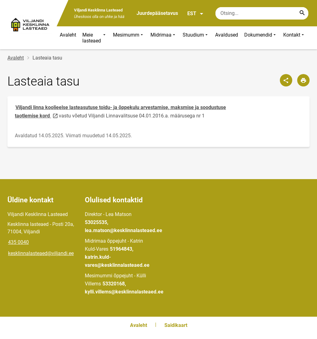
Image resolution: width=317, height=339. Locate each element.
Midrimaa (163, 38)
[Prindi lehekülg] (303, 80)
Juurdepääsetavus (157, 13)
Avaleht (68, 35)
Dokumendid (260, 38)
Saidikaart (175, 325)
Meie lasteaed (94, 38)
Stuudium (196, 38)
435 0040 (18, 242)
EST (195, 13)
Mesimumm (128, 38)
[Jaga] (286, 80)
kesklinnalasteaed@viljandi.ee (41, 253)
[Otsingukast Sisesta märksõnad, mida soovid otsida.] (261, 13)
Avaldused (226, 35)
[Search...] (302, 13)
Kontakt (294, 38)
